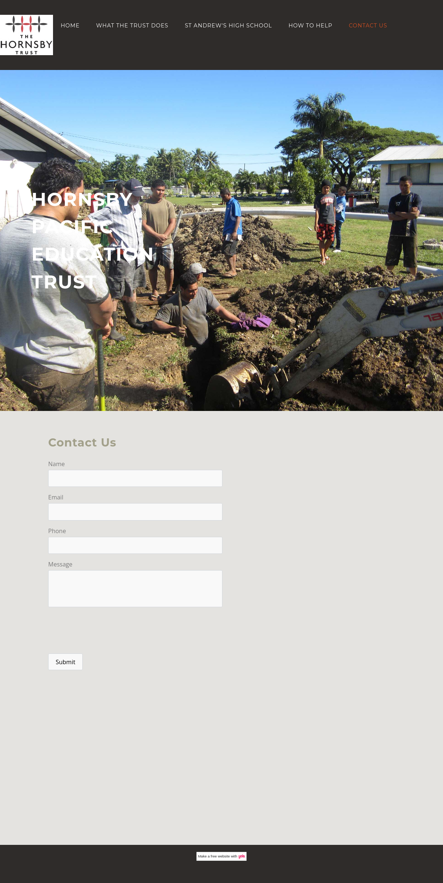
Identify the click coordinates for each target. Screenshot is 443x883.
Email (55, 497)
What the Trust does (132, 25)
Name (56, 464)
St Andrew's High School (228, 25)
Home (70, 25)
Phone (57, 531)
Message (60, 564)
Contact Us (368, 25)
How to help (310, 25)
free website (220, 856)
